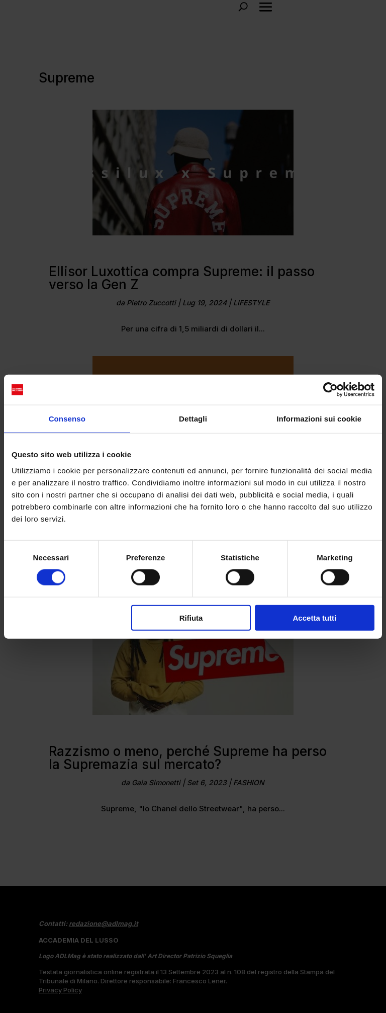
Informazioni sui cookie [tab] (318, 418)
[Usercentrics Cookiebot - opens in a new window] (330, 389)
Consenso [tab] (67, 418)
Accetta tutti (315, 617)
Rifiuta (191, 617)
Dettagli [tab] (193, 418)
